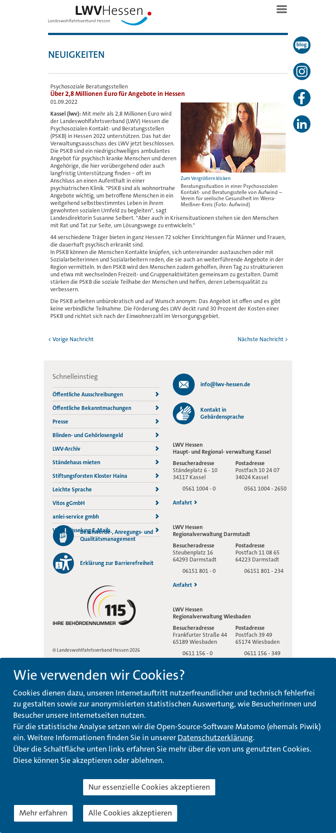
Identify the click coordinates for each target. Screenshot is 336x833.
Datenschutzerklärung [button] (215, 737)
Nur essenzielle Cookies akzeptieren (149, 787)
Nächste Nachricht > (263, 339)
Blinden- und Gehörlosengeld (105, 435)
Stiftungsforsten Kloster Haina (105, 475)
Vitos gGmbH (105, 503)
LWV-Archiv (105, 448)
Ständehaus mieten (105, 462)
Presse (105, 421)
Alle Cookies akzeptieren (130, 813)
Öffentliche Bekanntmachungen (105, 408)
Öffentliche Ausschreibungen (105, 394)
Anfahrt (185, 502)
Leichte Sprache (105, 489)
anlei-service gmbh (105, 516)
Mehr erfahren (43, 813)
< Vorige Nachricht (71, 339)
